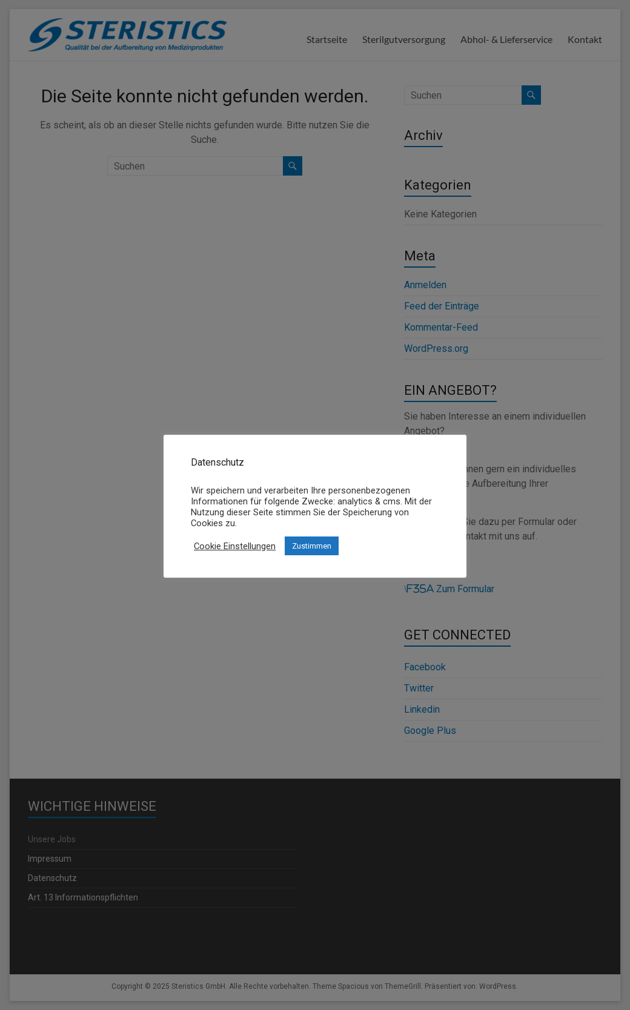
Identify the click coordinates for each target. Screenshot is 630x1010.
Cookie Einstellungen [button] (235, 546)
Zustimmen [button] (311, 545)
